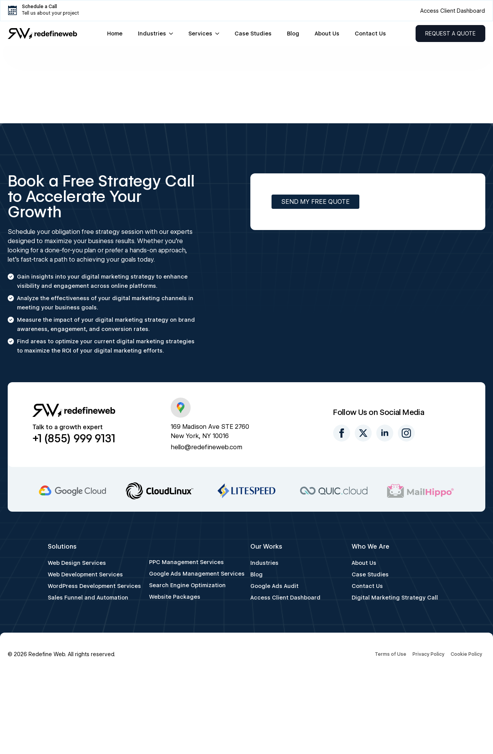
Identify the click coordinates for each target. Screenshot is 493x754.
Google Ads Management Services (196, 574)
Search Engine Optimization (187, 585)
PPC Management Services (186, 562)
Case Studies (253, 33)
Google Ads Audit (274, 586)
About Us (327, 33)
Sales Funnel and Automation (88, 597)
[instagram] (406, 433)
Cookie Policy (466, 654)
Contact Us (370, 33)
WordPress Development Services (94, 586)
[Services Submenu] (219, 33)
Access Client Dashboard (285, 597)
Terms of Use (390, 654)
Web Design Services (77, 563)
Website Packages (174, 597)
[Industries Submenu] (173, 33)
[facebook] (341, 433)
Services (200, 33)
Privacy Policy (428, 654)
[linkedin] (384, 433)
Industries (152, 33)
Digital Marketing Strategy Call (395, 597)
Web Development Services (85, 574)
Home (114, 33)
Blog (293, 33)
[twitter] (363, 433)
